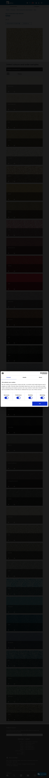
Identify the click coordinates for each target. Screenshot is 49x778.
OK (40, 403)
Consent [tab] (8, 377)
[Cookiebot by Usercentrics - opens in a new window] (41, 373)
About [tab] (40, 377)
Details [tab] (24, 377)
